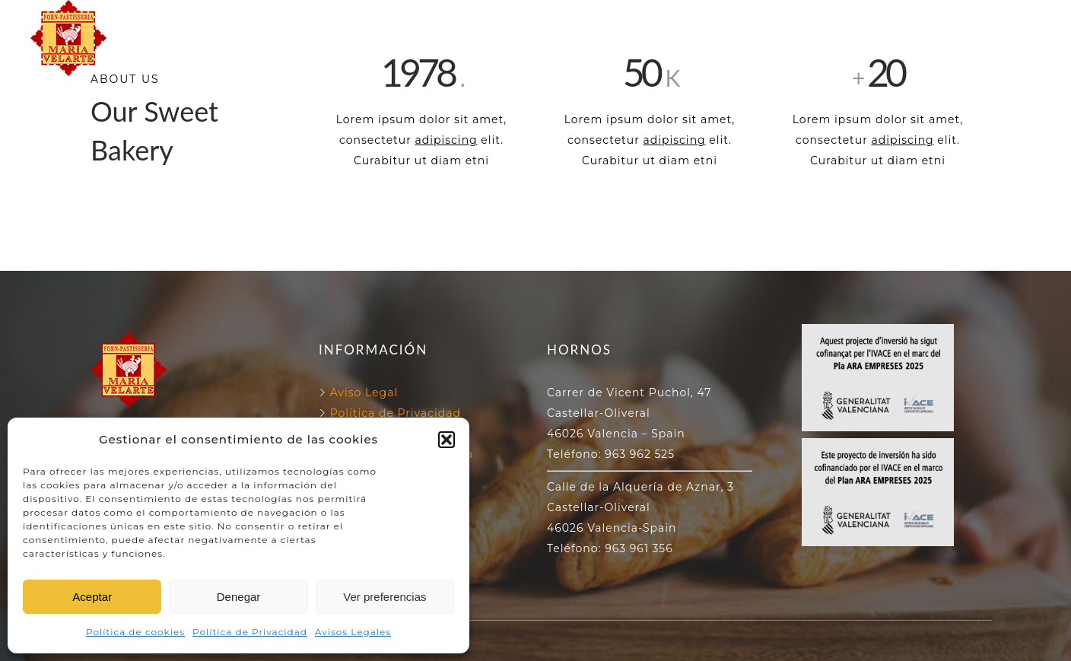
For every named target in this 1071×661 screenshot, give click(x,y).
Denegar (239, 596)
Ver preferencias (384, 596)
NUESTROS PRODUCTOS (535, 55)
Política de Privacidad (249, 631)
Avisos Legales (353, 631)
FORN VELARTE (375, 20)
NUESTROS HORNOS (525, 20)
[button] (446, 439)
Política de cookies (135, 631)
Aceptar (92, 596)
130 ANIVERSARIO (685, 20)
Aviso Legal (364, 392)
